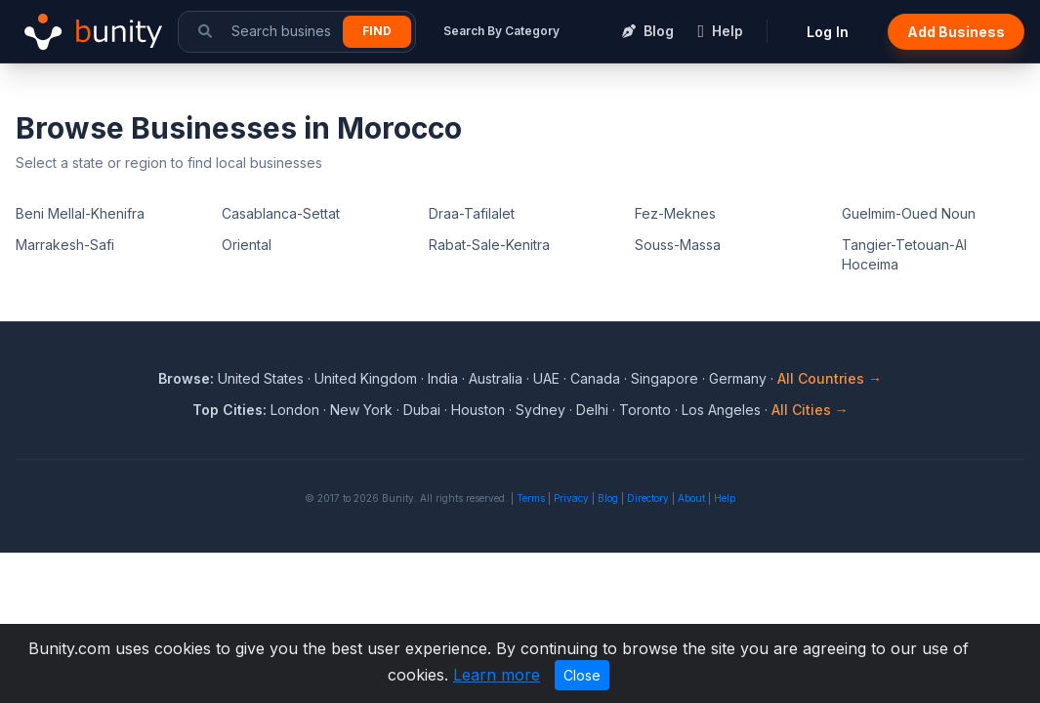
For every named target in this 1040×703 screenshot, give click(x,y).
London (294, 409)
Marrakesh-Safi (65, 244)
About (691, 498)
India (443, 378)
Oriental (246, 244)
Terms (531, 498)
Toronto (645, 409)
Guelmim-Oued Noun (909, 213)
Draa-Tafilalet (472, 213)
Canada (595, 378)
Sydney (540, 409)
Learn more (496, 674)
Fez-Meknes (675, 213)
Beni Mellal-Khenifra (80, 213)
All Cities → (810, 409)
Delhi (592, 409)
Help (724, 498)
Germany (738, 378)
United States (261, 378)
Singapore (664, 378)
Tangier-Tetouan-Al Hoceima (904, 254)
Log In (828, 31)
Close (582, 675)
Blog (608, 498)
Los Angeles (721, 409)
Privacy (571, 498)
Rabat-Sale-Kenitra (489, 244)
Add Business (956, 31)
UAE (546, 378)
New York (361, 409)
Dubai (421, 409)
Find (377, 30)
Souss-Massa (678, 244)
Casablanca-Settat (281, 213)
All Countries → (829, 378)
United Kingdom (365, 378)
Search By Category (501, 30)
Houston (478, 409)
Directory (648, 498)
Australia (495, 378)
